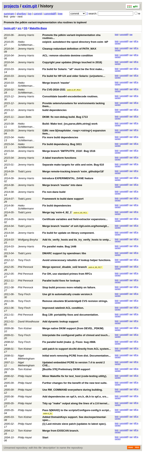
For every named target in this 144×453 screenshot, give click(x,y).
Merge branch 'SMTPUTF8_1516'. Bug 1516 (68, 150)
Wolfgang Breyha (28, 239)
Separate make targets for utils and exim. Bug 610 (73, 164)
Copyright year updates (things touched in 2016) (72, 62)
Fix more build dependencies (60, 137)
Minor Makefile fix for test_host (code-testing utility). (74, 376)
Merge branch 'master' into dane (62, 185)
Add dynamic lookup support (60, 321)
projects (11, 6)
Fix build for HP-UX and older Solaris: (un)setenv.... (73, 75)
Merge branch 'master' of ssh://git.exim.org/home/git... (75, 226)
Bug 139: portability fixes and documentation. (70, 314)
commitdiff (50, 13)
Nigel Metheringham (26, 357)
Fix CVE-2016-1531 (54, 89)
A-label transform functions (59, 157)
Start (45, 437)
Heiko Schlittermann (26, 146)
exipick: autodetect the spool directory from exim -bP (75, 41)
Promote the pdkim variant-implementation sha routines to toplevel (45, 22)
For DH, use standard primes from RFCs (67, 273)
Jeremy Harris (26, 35)
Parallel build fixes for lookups (61, 280)
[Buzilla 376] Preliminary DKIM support (66, 369)
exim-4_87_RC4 (73, 90)
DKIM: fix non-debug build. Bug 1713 (65, 116)
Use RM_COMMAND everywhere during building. (72, 389)
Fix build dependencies (56, 205)
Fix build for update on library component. (68, 232)
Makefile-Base (38, 28)
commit (38, 13)
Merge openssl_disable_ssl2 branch (64, 266)
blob (116, 35)
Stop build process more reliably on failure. (69, 287)
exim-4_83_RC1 (80, 213)
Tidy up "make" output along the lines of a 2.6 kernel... (75, 403)
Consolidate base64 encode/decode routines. (70, 96)
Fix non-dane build (54, 191)
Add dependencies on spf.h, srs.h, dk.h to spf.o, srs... (75, 396)
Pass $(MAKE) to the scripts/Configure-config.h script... (76, 410)
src (20, 28)
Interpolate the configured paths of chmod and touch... (76, 335)
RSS (137, 447)
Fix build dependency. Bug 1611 (62, 144)
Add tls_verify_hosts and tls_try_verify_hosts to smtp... (76, 239)
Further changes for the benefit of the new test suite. (74, 382)
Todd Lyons (24, 171)
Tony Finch (24, 260)
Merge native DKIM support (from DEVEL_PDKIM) (73, 328)
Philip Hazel (25, 376)
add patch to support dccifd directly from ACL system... (76, 348)
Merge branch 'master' (56, 82)
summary (9, 13)
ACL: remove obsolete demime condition (67, 55)
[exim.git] (9, 28)
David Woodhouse (28, 321)
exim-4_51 (47, 413)
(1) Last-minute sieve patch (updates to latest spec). (74, 423)
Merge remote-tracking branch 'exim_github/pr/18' (73, 171)
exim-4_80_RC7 (95, 267)
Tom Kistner (25, 328)
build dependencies (54, 110)
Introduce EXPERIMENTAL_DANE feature (67, 178)
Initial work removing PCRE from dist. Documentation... (76, 355)
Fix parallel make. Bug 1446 (59, 246)
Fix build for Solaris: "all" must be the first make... (73, 69)
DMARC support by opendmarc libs (64, 253)
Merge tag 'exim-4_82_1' (57, 212)
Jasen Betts (25, 116)
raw (130, 35)
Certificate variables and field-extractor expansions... (75, 219)
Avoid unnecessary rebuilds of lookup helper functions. (76, 260)
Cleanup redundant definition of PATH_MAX (69, 48)
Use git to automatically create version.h (67, 294)
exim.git (29, 6)
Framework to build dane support (63, 198)
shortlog (21, 13)
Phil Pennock (25, 266)
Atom (130, 447)
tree (60, 13)
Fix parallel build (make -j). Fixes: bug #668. (69, 341)
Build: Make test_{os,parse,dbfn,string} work (70, 123)
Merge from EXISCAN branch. (60, 430)
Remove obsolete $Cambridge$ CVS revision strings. (75, 301)
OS (25, 28)
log (29, 13)
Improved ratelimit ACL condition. (63, 307)
